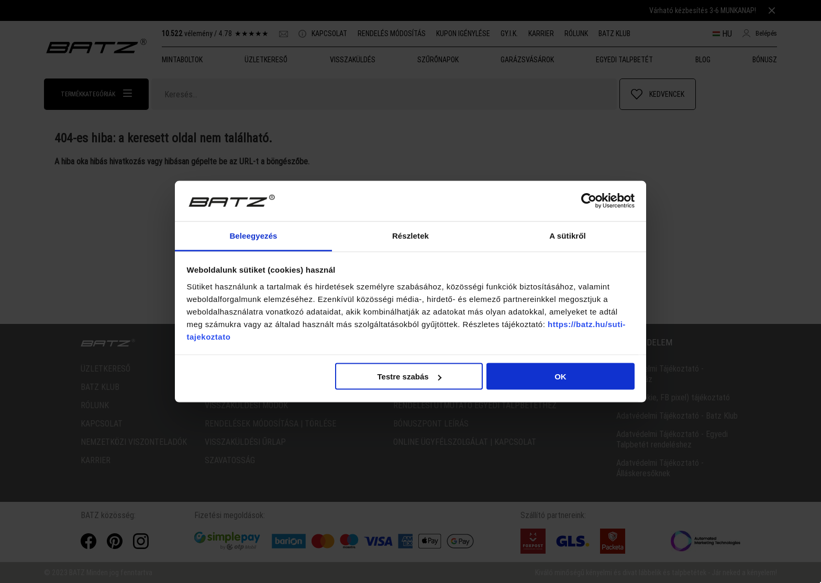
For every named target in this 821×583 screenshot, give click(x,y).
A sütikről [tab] (567, 235)
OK (560, 376)
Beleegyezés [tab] (253, 235)
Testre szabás (409, 376)
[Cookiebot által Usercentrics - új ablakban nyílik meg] (589, 201)
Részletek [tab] (410, 235)
